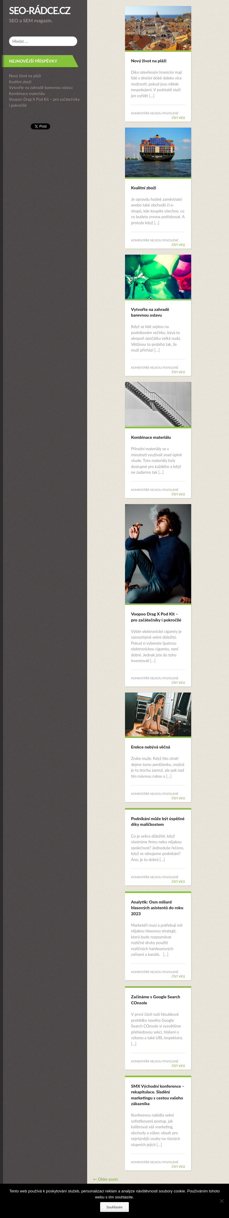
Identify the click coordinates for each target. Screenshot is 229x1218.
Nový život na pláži (25, 75)
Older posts (105, 1179)
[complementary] (43, 609)
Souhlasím (114, 1207)
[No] (221, 1201)
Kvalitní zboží (20, 81)
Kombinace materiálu (27, 93)
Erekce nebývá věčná (150, 746)
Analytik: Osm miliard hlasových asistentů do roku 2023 (157, 907)
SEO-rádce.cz (39, 10)
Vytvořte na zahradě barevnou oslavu (41, 87)
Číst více (178, 117)
